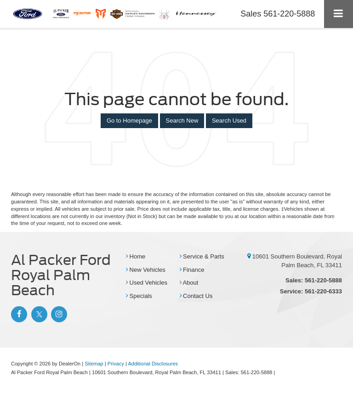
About (189, 282)
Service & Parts (202, 256)
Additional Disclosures (153, 363)
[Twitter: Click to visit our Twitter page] (38, 314)
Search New (182, 120)
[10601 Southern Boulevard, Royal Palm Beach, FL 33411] (249, 256)
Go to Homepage (129, 120)
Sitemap (94, 363)
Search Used (229, 120)
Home (135, 256)
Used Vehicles (146, 282)
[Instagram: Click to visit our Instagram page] (58, 314)
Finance (192, 269)
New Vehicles (145, 269)
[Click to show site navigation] (338, 14)
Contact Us (196, 295)
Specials (139, 295)
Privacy (116, 363)
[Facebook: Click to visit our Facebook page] (18, 314)
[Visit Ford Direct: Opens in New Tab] (279, 372)
